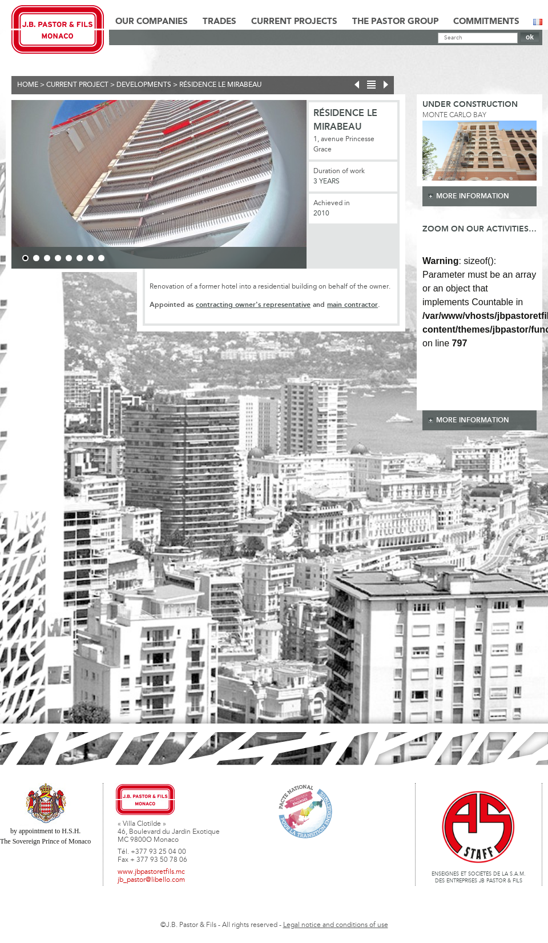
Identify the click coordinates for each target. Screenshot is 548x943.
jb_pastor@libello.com (151, 880)
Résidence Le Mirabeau (220, 85)
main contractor (352, 305)
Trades (219, 21)
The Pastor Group (395, 21)
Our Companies (151, 21)
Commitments (486, 21)
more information (472, 196)
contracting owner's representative (253, 305)
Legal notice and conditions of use (335, 925)
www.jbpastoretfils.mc (151, 872)
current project (77, 85)
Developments (143, 85)
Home (27, 85)
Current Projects (294, 21)
